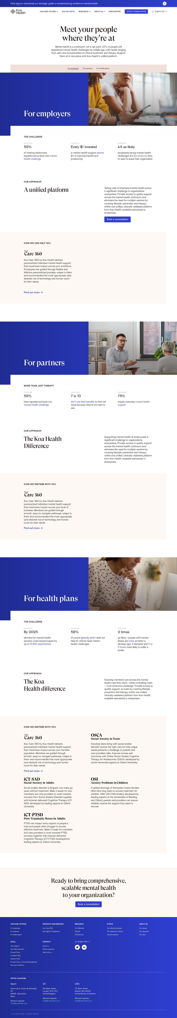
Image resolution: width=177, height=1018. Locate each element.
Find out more (33, 293)
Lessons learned (112, 935)
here (18, 3)
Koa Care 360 (48, 928)
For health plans (102, 68)
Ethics (110, 924)
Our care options (48, 11)
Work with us (47, 952)
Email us (46, 946)
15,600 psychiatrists (40, 646)
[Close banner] (165, 4)
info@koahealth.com (18, 1003)
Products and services (53, 924)
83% (105, 46)
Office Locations (48, 949)
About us (98, 11)
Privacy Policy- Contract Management (23, 962)
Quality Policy (15, 959)
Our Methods (79, 928)
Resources (83, 11)
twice (131, 645)
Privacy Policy (15, 952)
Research (79, 924)
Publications (79, 935)
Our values (143, 928)
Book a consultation (117, 220)
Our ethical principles (114, 928)
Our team (142, 935)
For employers (73, 68)
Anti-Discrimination (17, 949)
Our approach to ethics (115, 931)
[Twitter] (77, 947)
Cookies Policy (15, 956)
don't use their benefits (82, 403)
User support (14, 946)
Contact (47, 942)
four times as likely (143, 159)
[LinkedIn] (84, 947)
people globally (81, 640)
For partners (88, 68)
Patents (77, 931)
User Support (115, 11)
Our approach (144, 931)
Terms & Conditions (17, 965)
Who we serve (68, 11)
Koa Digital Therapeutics (51, 931)
